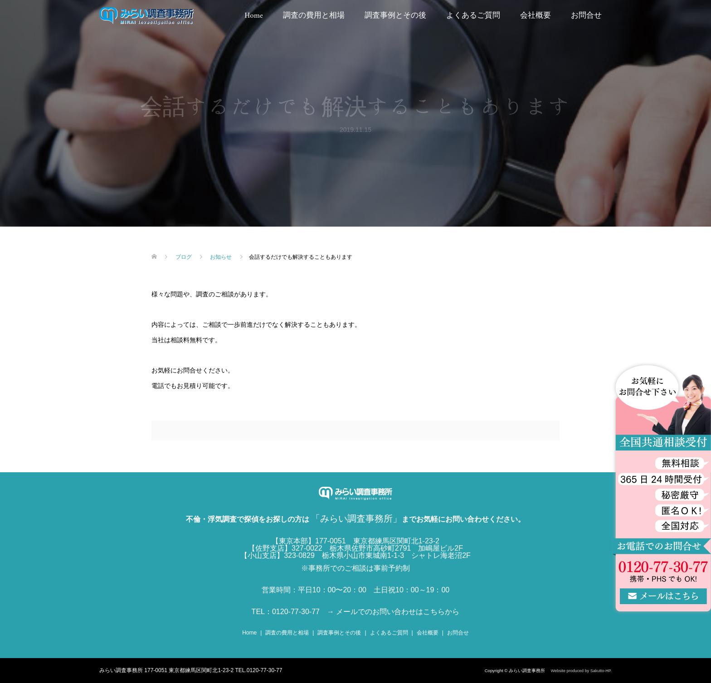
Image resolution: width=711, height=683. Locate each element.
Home (253, 16)
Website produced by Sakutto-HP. (581, 670)
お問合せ (586, 16)
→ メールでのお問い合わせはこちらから (393, 611)
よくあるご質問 (473, 16)
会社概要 (535, 16)
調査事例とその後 (395, 16)
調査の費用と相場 (314, 16)
